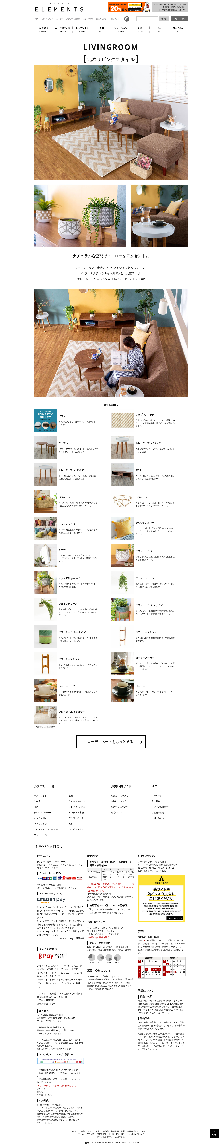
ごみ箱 (37, 801)
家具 (71, 824)
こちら (40, 1092)
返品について (117, 812)
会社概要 (155, 801)
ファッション (40, 824)
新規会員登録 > (102, 19)
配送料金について (119, 807)
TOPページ (156, 795)
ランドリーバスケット (79, 807)
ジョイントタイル (77, 829)
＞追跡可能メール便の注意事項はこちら (105, 912)
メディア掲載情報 (160, 807)
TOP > (37, 19)
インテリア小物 (76, 812)
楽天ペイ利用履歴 (45, 1000)
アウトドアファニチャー (46, 829)
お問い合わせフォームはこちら (152, 871)
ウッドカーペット (42, 835)
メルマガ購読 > (89, 19)
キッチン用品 (40, 818)
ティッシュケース (77, 801)
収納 (36, 807)
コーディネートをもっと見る (110, 742)
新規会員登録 (157, 812)
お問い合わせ (115, 19)
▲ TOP (214, 1133)
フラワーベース (76, 818)
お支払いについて (119, 795)
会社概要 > (60, 19)
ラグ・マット (40, 795)
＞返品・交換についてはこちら (101, 989)
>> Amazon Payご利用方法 (71, 938)
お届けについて (118, 801)
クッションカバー (42, 812)
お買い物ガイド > (48, 19)
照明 (71, 795)
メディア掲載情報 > (74, 19)
